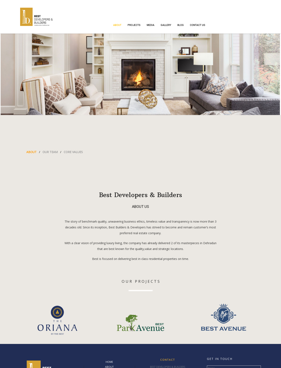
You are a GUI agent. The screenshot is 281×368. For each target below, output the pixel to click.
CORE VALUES (73, 152)
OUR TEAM (50, 152)
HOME (109, 362)
